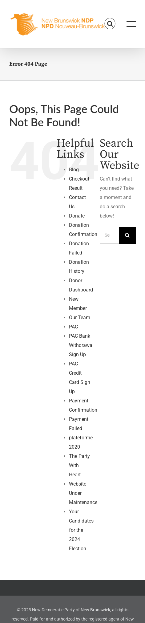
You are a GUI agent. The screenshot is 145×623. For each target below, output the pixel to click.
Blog (74, 170)
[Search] (127, 235)
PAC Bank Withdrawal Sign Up (81, 345)
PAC (73, 327)
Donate (77, 216)
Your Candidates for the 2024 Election (81, 530)
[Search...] (109, 235)
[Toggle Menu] (131, 24)
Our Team (79, 317)
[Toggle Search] (110, 24)
